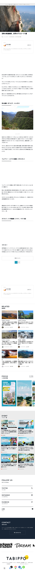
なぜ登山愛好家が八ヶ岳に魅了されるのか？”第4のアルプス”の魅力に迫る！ (25, 343)
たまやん (11, 346)
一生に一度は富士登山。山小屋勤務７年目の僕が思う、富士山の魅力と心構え (9, 363)
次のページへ (17, 258)
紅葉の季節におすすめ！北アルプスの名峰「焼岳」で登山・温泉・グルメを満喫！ (25, 363)
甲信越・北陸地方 (22, 340)
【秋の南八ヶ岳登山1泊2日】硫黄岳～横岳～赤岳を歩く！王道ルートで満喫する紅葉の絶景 (9, 324)
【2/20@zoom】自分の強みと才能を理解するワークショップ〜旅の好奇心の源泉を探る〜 (25, 466)
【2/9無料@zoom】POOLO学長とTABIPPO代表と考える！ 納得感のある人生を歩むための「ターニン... (25, 432)
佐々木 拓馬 (8, 44)
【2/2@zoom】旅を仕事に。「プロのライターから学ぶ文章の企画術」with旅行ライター (9, 466)
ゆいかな (27, 327)
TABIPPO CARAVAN (6, 320)
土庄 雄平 (27, 346)
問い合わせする (17, 532)
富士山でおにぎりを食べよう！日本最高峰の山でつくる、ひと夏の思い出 (25, 324)
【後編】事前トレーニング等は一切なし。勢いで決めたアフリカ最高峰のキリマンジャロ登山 (9, 343)
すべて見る (31, 376)
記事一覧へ (29, 45)
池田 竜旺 (11, 366)
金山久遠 (11, 327)
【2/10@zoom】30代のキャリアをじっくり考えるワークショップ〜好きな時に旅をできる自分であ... (25, 449)
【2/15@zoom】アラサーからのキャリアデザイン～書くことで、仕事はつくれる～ (9, 449)
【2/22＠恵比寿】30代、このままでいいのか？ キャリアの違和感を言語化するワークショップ (9, 432)
